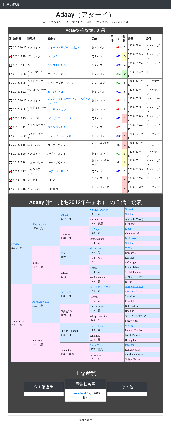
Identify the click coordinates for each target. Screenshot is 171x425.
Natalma (129, 214)
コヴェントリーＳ (58, 171)
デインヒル (39, 224)
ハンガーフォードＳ (59, 118)
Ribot (128, 228)
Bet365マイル (55, 91)
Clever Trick (96, 345)
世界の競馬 (11, 5)
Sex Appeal (131, 291)
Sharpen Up (96, 248)
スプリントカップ (58, 109)
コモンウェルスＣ (58, 127)
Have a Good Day (81, 393)
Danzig (64, 214)
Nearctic (129, 209)
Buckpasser (131, 238)
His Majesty (96, 229)
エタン (129, 248)
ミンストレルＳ (56, 65)
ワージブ (66, 292)
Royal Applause (40, 301)
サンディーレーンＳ (59, 136)
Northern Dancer (99, 209)
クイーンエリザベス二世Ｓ (63, 47)
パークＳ (52, 56)
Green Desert (97, 326)
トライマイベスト (100, 287)
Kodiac (15, 243)
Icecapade (130, 344)
